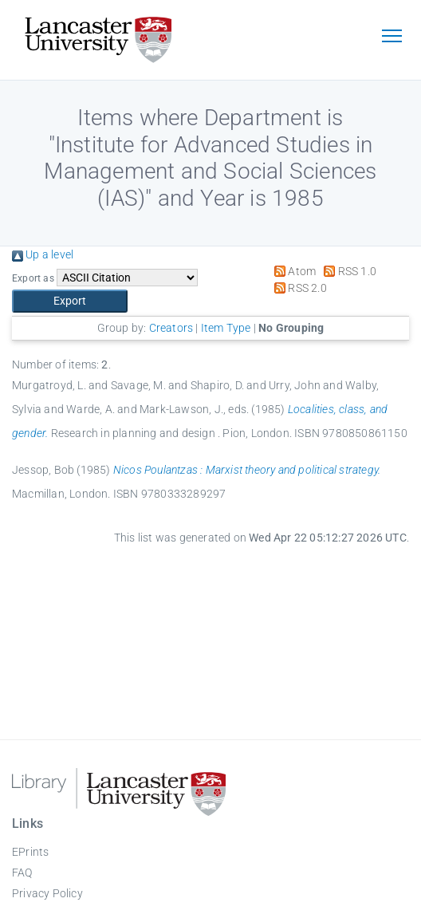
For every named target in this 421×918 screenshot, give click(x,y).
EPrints (30, 851)
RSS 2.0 (298, 288)
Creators (171, 327)
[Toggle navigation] (391, 37)
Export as (33, 278)
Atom (292, 271)
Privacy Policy (47, 893)
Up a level (42, 254)
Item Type (226, 327)
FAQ (22, 872)
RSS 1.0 (347, 271)
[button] (70, 301)
